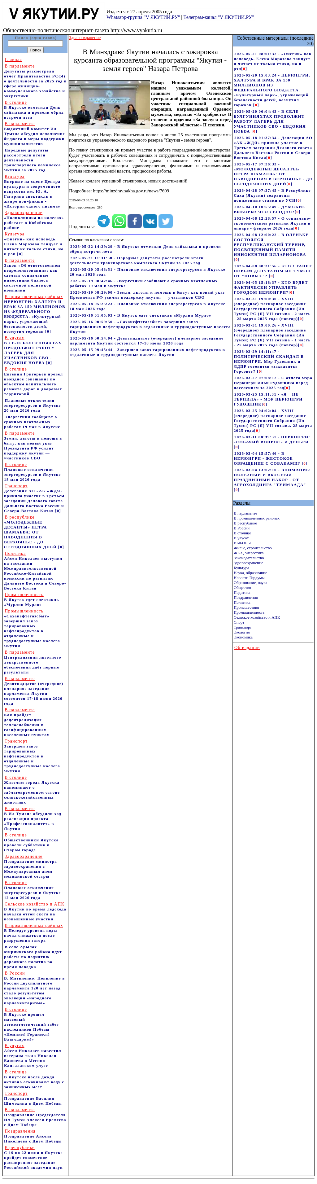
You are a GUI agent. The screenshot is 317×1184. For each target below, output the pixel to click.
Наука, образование (250, 572)
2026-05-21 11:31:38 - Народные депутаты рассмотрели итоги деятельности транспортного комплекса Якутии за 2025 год (137, 260)
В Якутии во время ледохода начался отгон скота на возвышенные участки (35, 911)
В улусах (241, 538)
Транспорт (243, 627)
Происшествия (246, 607)
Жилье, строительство (253, 548)
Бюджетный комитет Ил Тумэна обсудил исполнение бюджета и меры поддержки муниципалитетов (34, 133)
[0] (20, 254)
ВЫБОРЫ (242, 543)
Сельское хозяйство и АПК (257, 617)
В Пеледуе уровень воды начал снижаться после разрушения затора (33, 933)
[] (244, 68)
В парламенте (245, 513)
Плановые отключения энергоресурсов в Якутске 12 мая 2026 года (32, 890)
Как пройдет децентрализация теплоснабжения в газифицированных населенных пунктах (26, 722)
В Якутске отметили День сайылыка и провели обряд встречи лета (34, 110)
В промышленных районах (257, 518)
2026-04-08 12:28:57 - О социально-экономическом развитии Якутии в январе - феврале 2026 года (272, 223)
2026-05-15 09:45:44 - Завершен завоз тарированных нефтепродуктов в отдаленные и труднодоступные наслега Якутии (147, 352)
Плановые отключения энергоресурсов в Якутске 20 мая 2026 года (32, 405)
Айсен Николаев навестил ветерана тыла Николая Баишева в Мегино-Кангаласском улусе (32, 1055)
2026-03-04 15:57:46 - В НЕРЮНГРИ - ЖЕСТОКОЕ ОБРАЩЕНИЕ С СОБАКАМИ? (268, 458)
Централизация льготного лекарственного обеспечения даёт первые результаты (32, 662)
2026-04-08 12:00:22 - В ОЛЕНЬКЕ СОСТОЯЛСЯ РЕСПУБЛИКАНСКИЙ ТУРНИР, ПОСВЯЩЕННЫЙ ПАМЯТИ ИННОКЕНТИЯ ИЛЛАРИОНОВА (271, 244)
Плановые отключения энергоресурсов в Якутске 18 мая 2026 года (32, 472)
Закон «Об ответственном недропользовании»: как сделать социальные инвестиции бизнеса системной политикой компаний (32, 275)
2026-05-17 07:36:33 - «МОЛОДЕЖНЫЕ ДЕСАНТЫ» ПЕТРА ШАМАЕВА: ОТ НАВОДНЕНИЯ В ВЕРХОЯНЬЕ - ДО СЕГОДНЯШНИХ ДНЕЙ (273, 174)
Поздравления (246, 597)
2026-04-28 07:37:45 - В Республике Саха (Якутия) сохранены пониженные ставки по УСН (272, 195)
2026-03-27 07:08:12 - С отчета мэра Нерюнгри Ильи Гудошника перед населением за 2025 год (273, 382)
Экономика (243, 637)
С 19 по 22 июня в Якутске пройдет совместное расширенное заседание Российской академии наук (33, 1157)
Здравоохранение (248, 562)
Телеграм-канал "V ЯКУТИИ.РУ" (218, 17)
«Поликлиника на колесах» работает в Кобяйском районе (34, 220)
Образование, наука (250, 582)
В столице (242, 533)
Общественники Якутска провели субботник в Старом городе (31, 842)
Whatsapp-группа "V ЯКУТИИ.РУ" (143, 17)
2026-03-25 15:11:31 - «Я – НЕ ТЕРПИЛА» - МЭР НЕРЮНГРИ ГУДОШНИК (268, 399)
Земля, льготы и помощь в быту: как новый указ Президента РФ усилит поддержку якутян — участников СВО (33, 445)
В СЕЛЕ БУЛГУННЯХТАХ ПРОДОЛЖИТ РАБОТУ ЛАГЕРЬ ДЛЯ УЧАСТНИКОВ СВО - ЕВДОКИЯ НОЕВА (33, 350)
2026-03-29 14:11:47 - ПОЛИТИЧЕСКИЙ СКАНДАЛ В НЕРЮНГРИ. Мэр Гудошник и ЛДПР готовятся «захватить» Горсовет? (269, 361)
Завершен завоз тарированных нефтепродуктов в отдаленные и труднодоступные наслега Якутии (32, 756)
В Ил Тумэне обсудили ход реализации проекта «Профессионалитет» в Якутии (32, 818)
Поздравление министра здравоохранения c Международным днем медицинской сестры (30, 866)
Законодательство (249, 557)
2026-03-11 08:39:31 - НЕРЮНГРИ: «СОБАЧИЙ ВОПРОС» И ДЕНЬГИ (272, 439)
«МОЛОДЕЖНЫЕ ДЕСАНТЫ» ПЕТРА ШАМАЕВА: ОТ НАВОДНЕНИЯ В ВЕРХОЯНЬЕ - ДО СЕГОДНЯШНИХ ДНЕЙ (30, 532)
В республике (245, 523)
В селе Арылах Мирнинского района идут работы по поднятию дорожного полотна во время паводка (33, 957)
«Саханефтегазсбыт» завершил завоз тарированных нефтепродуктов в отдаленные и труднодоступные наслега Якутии (32, 628)
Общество (242, 587)
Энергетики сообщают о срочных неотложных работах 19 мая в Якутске (32, 421)
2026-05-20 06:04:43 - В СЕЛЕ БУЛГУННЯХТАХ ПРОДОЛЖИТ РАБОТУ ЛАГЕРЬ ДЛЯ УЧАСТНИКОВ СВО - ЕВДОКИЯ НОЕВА (270, 121)
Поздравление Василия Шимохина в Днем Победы (33, 1098)
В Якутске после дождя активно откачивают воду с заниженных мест (34, 1079)
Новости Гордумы (249, 577)
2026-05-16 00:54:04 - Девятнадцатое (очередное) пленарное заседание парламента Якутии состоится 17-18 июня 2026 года (147, 340)
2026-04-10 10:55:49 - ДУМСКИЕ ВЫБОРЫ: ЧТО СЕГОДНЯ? (270, 209)
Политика (242, 602)
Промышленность (249, 612)
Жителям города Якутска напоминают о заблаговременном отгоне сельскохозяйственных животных (32, 790)
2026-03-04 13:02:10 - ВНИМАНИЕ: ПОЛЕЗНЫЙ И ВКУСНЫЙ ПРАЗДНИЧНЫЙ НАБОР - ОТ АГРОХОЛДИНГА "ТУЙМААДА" (272, 477)
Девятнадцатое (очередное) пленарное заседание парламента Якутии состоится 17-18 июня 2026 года (33, 691)
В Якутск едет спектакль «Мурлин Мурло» (31, 599)
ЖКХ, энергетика (248, 552)
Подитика (242, 592)
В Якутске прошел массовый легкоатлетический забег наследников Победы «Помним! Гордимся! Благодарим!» (31, 1024)
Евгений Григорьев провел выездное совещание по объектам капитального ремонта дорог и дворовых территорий (33, 381)
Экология (242, 632)
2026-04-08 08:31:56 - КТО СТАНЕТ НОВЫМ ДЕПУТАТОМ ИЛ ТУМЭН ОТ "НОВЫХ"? (273, 271)
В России (242, 528)
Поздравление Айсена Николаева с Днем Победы (33, 1136)
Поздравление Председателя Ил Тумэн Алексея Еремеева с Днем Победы (35, 1117)
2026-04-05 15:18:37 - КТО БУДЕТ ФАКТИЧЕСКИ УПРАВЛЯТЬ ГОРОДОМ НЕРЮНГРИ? (271, 287)
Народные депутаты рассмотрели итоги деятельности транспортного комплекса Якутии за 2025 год (32, 160)
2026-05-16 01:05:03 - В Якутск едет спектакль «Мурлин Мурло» (140, 315)
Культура (241, 567)
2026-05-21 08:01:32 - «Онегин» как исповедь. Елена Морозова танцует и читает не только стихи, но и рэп (273, 61)
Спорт (239, 622)
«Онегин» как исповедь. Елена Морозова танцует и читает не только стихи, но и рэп (33, 244)
